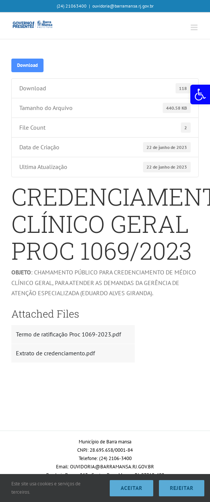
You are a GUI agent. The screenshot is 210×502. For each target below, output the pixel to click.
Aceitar (131, 488)
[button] (200, 94)
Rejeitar (181, 488)
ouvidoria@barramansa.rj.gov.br (123, 6)
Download (27, 65)
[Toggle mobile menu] (195, 27)
